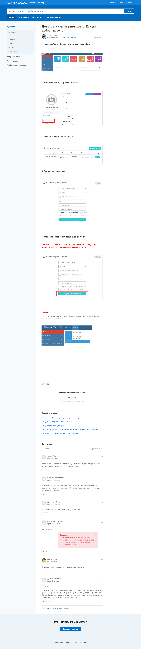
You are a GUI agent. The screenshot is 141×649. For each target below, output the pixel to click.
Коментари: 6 (72, 37)
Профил (11, 47)
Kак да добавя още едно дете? (53, 426)
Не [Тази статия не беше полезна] (75, 397)
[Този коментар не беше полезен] (47, 470)
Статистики (13, 40)
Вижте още (13, 51)
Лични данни (36, 17)
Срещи (11, 43)
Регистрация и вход (16, 36)
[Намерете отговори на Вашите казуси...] (70, 11)
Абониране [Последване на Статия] (98, 37)
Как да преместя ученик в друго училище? (57, 422)
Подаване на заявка (116, 2)
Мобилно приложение (52, 17)
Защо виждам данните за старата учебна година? (60, 433)
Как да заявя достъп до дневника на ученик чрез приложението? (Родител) (70, 429)
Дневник (12, 17)
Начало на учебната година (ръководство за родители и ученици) (66, 418)
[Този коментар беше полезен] (43, 470)
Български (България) (64, 642)
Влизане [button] (129, 2)
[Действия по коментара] (101, 457)
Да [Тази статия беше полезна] (69, 397)
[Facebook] (42, 384)
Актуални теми (23, 17)
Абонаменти (13, 32)
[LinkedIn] (48, 384)
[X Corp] (45, 384)
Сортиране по (96, 449)
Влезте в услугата (48, 608)
